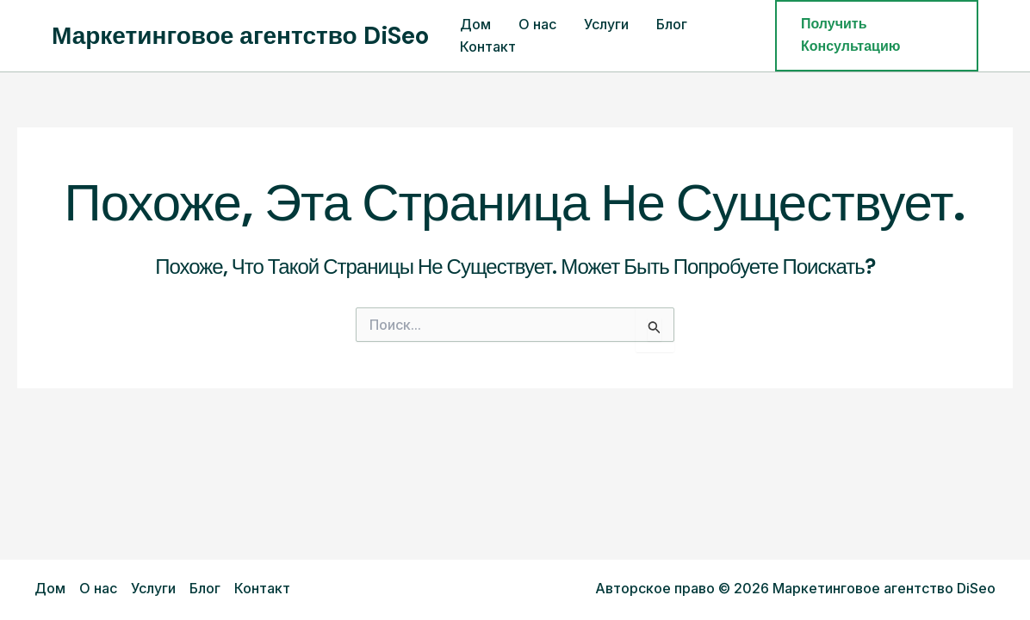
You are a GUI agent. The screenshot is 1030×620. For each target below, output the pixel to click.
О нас (537, 24)
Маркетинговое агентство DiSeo (240, 36)
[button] (876, 35)
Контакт (488, 46)
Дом (475, 24)
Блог (671, 24)
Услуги (606, 24)
